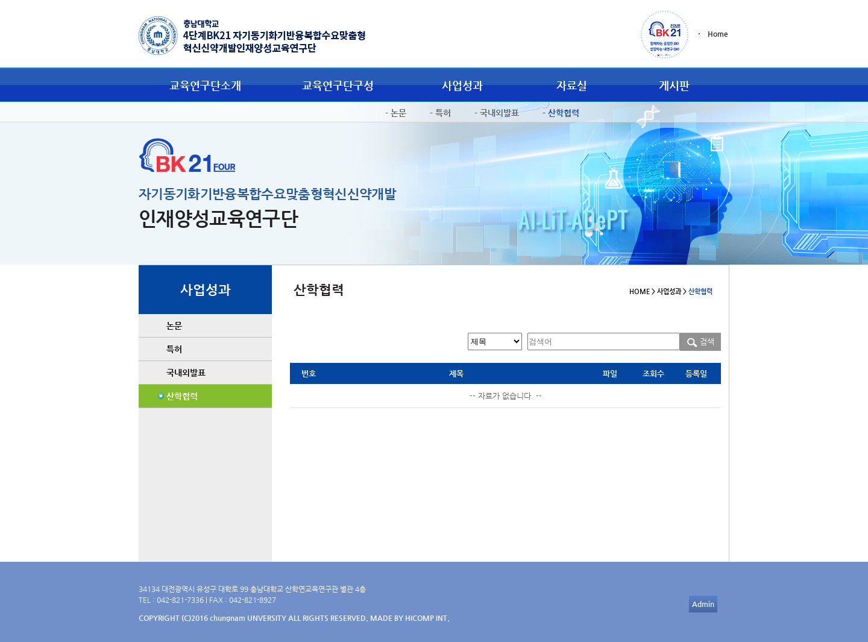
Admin (703, 604)
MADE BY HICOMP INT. (410, 618)
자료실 (571, 85)
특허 (174, 349)
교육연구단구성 (338, 85)
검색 (700, 341)
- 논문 (395, 113)
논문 (174, 325)
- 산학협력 (560, 113)
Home (718, 34)
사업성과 (462, 85)
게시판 (674, 85)
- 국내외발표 (496, 113)
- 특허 (440, 113)
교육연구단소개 (205, 85)
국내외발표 (186, 372)
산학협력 (182, 396)
